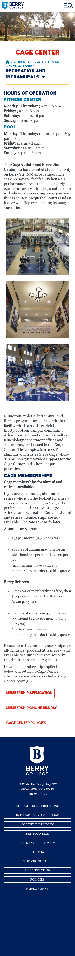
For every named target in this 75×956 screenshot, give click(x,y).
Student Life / (25, 62)
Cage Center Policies (26, 723)
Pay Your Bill (37, 833)
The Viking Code (37, 861)
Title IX (37, 852)
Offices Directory (37, 824)
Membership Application (29, 693)
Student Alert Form (37, 842)
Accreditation (37, 870)
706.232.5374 (38, 793)
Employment (37, 888)
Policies (37, 879)
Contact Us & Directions (37, 806)
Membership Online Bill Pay (31, 708)
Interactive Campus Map (37, 815)
